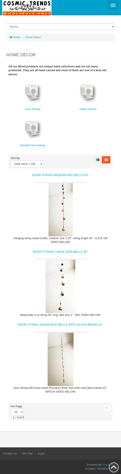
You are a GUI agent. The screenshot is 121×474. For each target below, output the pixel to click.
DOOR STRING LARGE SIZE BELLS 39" (60, 251)
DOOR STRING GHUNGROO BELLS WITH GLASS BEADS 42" (60, 324)
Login (41, 453)
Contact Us (10, 453)
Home (15, 37)
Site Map (27, 453)
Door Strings (33, 109)
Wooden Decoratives (33, 145)
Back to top (114, 467)
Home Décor (33, 37)
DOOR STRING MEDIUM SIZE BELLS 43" (60, 175)
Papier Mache (88, 109)
